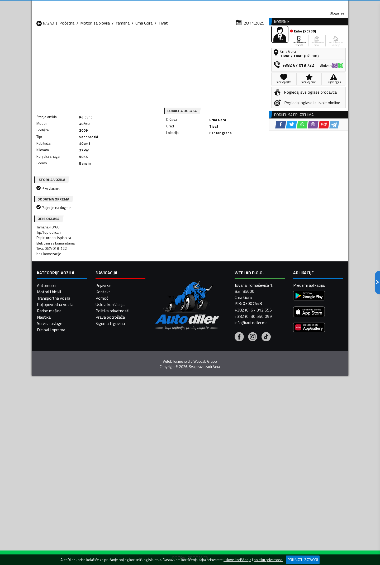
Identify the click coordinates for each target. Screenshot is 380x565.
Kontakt (283, 5)
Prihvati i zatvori (303, 559)
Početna (66, 51)
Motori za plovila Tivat (227, 480)
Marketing (254, 5)
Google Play (155, 5)
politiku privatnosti (268, 559)
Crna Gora (144, 51)
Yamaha (123, 51)
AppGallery (223, 5)
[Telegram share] (236, 150)
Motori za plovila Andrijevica (61, 455)
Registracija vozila (288, 40)
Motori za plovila (95, 51)
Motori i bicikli (49, 551)
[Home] (36, 40)
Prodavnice (97, 40)
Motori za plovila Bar (111, 455)
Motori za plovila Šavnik (114, 486)
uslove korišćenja (237, 559)
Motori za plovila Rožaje (171, 480)
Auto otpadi (204, 40)
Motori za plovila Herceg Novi (62, 468)
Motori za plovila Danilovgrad (176, 461)
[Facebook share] (183, 150)
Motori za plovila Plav (169, 474)
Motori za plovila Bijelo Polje (232, 455)
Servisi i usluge (243, 40)
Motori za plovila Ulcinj (56, 486)
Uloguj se (311, 5)
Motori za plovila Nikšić (56, 474)
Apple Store (190, 5)
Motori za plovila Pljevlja (228, 474)
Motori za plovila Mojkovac (231, 468)
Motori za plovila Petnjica (115, 474)
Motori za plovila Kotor (171, 468)
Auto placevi (133, 40)
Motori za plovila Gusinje (229, 461)
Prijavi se (103, 545)
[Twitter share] (193, 150)
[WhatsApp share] (204, 150)
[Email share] (226, 150)
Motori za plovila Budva (57, 461)
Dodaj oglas (331, 40)
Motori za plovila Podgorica (117, 480)
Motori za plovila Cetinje (114, 461)
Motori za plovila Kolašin (115, 468)
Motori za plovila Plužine (57, 480)
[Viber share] (215, 150)
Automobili (46, 545)
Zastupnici (169, 40)
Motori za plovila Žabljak (171, 486)
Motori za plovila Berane (171, 455)
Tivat (163, 51)
